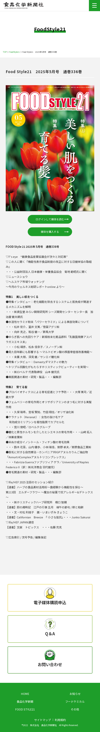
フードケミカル (75, 701)
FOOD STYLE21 (25, 709)
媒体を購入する (50, 231)
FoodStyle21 (14, 51)
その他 (75, 709)
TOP (5, 51)
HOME (25, 694)
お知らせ (75, 694)
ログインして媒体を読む (50, 219)
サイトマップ (42, 720)
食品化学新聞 (25, 701)
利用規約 (60, 720)
